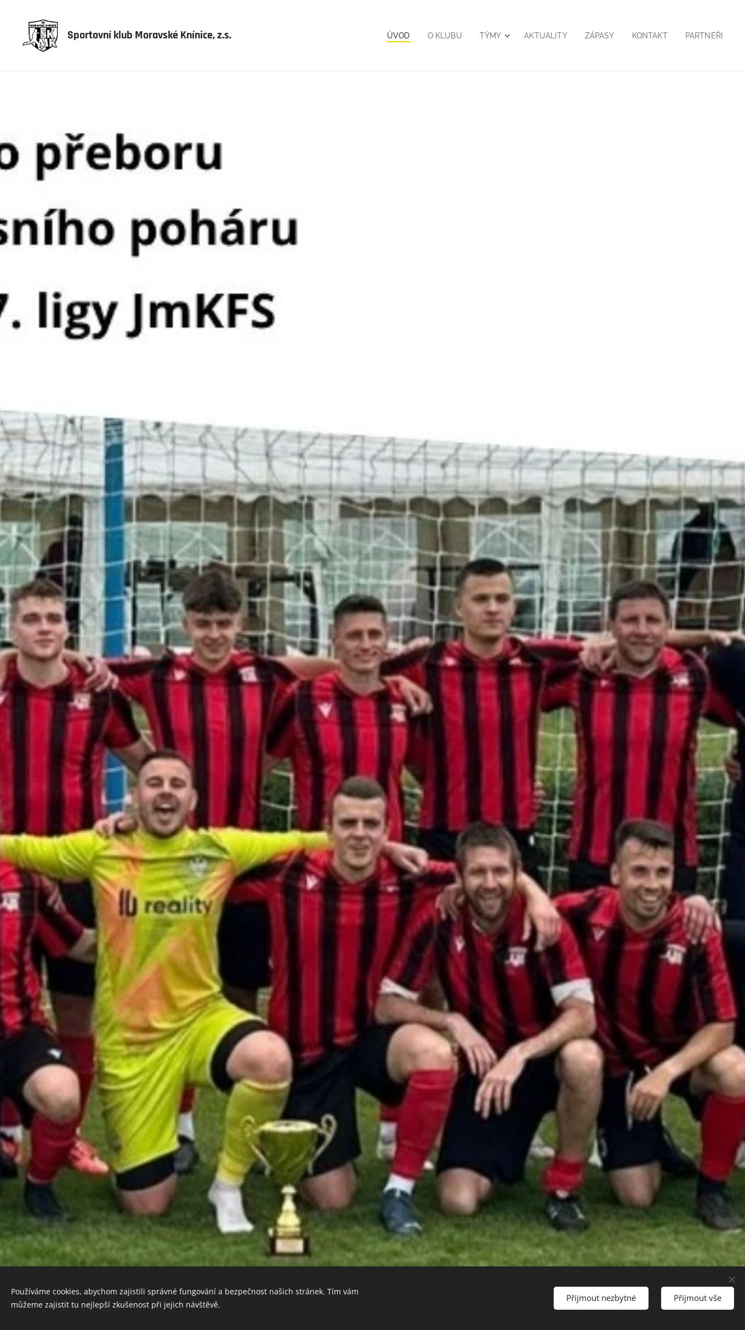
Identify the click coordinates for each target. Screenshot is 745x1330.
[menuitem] (388, 35)
